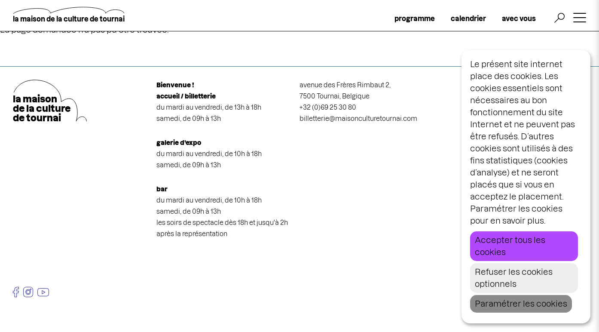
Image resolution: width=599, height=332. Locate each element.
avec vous (519, 18)
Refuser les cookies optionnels (514, 278)
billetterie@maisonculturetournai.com (358, 118)
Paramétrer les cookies (521, 303)
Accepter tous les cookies (510, 246)
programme (414, 18)
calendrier (468, 18)
